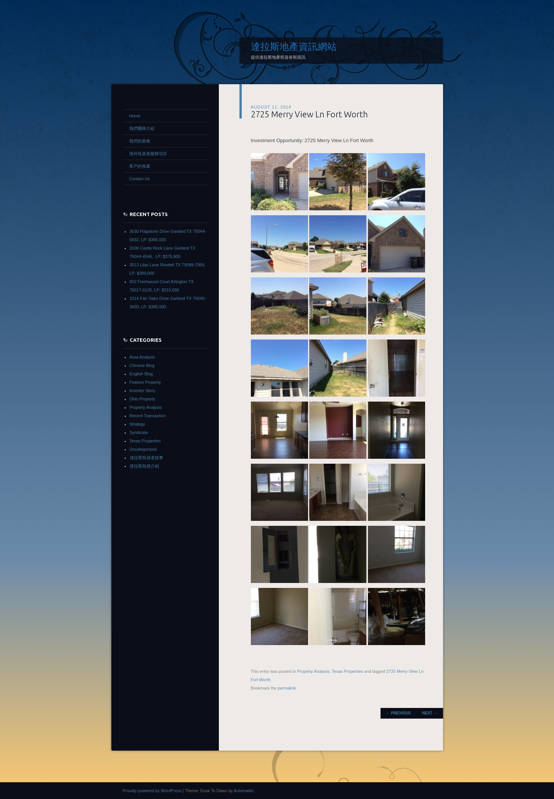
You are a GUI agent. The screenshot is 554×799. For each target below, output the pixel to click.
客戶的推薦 (139, 166)
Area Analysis (142, 357)
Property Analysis (313, 671)
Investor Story (143, 390)
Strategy (137, 424)
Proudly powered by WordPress (152, 790)
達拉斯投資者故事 (146, 457)
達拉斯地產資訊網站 (294, 46)
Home (134, 116)
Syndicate (139, 432)
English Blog (141, 373)
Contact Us (139, 178)
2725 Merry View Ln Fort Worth (309, 114)
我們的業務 (139, 141)
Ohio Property (143, 399)
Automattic (244, 790)
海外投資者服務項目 (148, 153)
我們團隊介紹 (141, 128)
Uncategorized (143, 449)
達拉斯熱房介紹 (144, 466)
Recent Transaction (148, 415)
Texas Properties (347, 671)
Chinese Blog (142, 365)
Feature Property (145, 382)
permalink (287, 688)
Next (429, 713)
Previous (398, 713)
